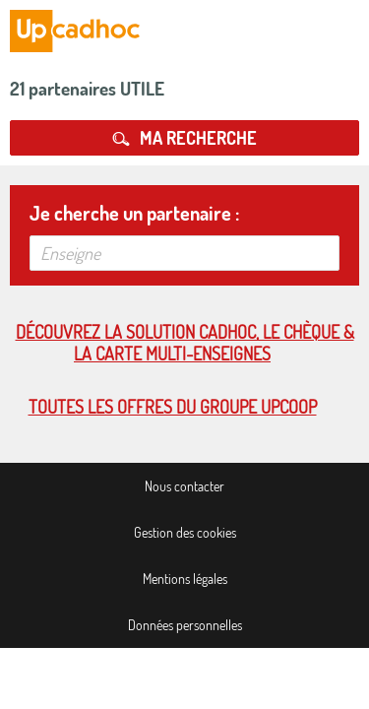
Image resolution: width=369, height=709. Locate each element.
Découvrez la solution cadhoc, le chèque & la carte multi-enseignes (185, 342)
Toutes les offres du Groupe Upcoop (173, 407)
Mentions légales (185, 578)
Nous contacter (184, 486)
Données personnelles (185, 624)
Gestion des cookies (185, 532)
